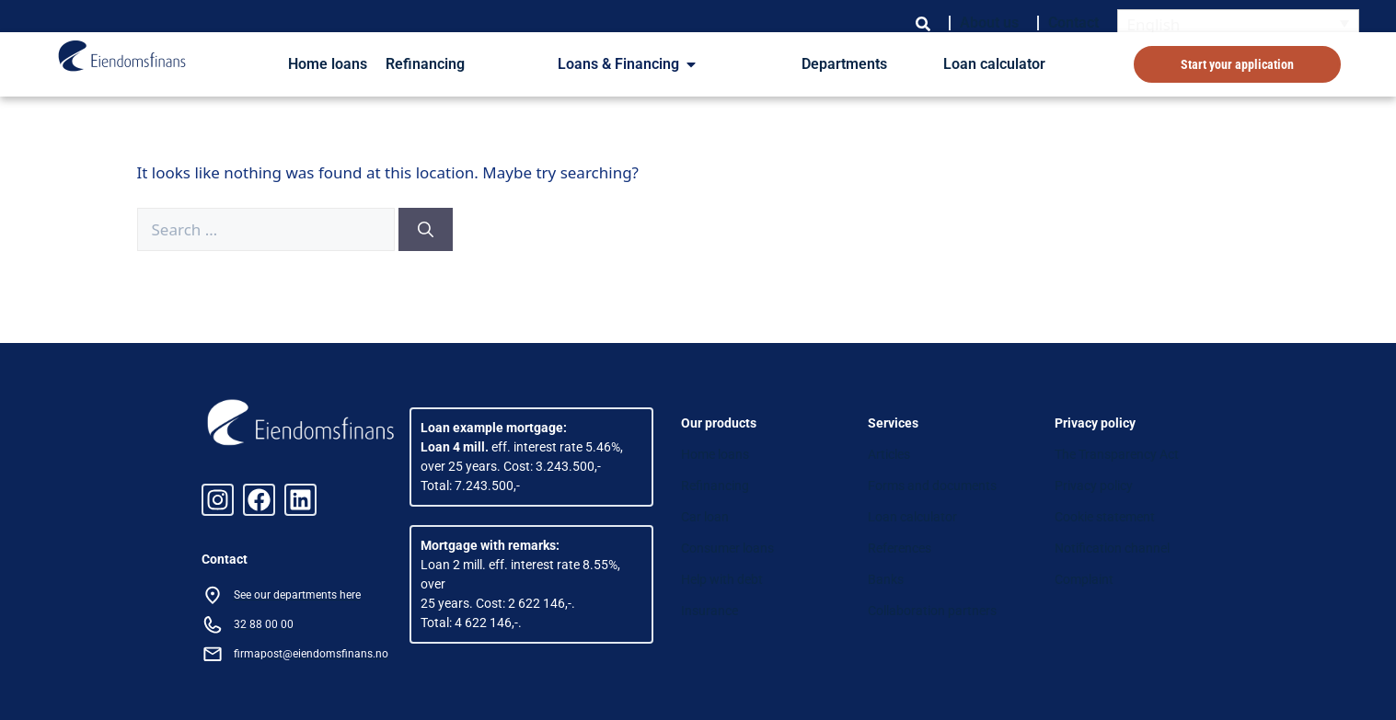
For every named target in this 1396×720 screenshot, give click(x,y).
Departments (844, 64)
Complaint (1084, 579)
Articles (889, 454)
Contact (1073, 22)
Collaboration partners (932, 610)
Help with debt (722, 579)
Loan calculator (994, 64)
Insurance (709, 610)
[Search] (425, 230)
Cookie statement (1105, 516)
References (899, 548)
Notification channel (1112, 548)
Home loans (327, 64)
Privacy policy (1094, 485)
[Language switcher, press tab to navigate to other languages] (1238, 23)
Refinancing (425, 64)
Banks (886, 579)
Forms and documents (932, 485)
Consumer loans (727, 548)
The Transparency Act (1117, 454)
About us (989, 22)
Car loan (705, 516)
